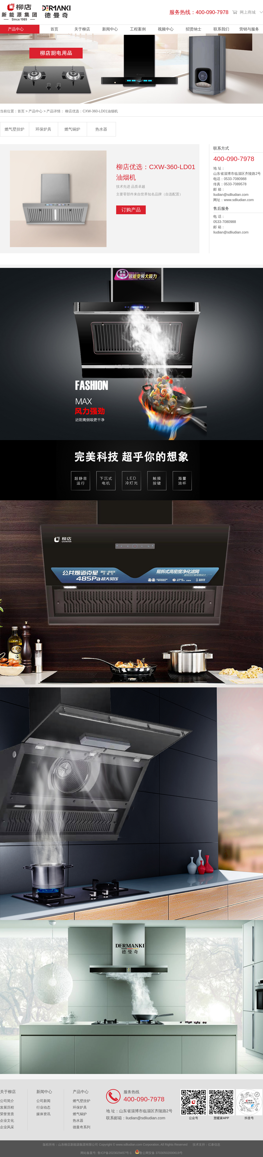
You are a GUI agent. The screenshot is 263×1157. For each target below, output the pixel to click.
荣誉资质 (7, 1114)
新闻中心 (110, 29)
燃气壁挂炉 (14, 129)
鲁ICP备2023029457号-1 (115, 1153)
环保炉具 (43, 129)
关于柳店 (82, 29)
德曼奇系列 (81, 1127)
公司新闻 (43, 1101)
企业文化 (7, 1120)
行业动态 (43, 1107)
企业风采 (7, 1127)
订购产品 (131, 209)
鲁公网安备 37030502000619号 (161, 1153)
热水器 (101, 129)
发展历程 (7, 1107)
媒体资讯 (43, 1114)
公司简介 (7, 1101)
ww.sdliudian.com (130, 1144)
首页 (54, 29)
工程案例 (138, 29)
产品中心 (16, 29)
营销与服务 (249, 29)
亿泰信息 (214, 1144)
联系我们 (221, 29)
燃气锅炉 (72, 129)
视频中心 (166, 29)
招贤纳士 (193, 29)
